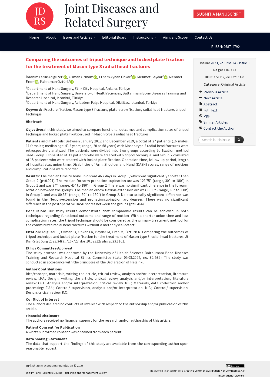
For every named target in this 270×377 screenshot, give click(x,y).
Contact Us (203, 37)
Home (34, 37)
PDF (204, 116)
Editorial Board (114, 37)
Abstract (208, 104)
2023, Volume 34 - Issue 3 (230, 63)
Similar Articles (213, 122)
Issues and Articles (79, 37)
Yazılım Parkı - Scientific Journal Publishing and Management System (66, 372)
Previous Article (214, 92)
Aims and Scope (175, 37)
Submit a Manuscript (219, 14)
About (51, 37)
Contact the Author (217, 128)
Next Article (211, 98)
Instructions (144, 37)
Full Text (208, 110)
